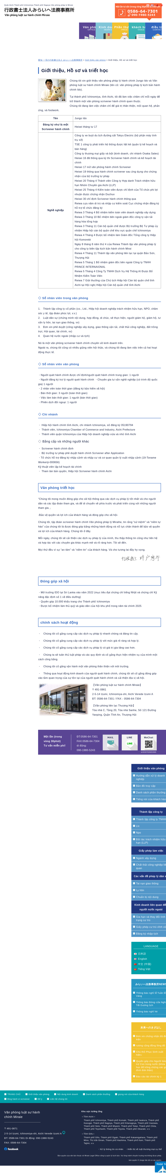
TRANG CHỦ (14, 1102)
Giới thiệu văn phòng (95, 68)
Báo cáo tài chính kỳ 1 (149, 1084)
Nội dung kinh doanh (67, 1102)
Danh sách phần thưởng (98, 1102)
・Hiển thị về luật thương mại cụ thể (143, 1157)
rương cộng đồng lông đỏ (150, 1053)
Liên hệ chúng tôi (58, 1107)
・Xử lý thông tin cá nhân (110, 1157)
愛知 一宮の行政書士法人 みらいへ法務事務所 (60, 68)
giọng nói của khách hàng (131, 1102)
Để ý (40, 1107)
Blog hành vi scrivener (18, 1107)
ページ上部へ (155, 1152)
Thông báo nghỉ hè (147, 1019)
